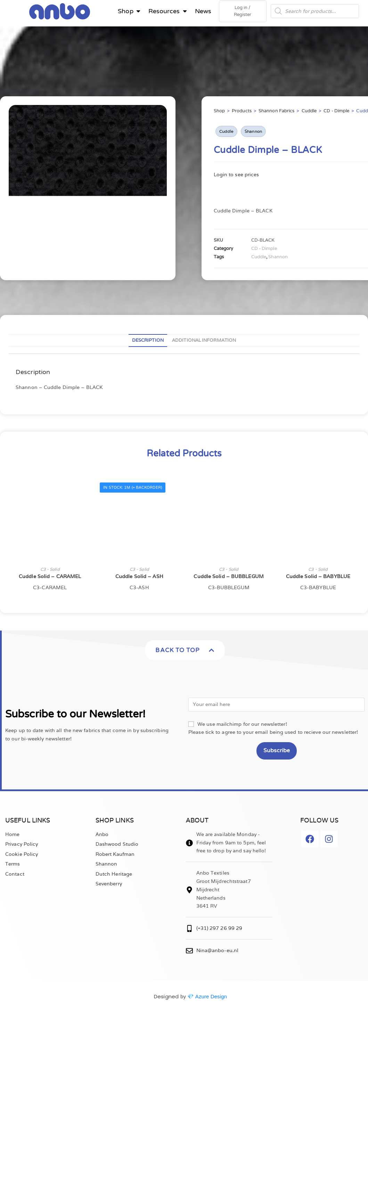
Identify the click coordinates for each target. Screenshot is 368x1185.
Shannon (253, 132)
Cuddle (309, 112)
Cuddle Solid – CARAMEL (50, 578)
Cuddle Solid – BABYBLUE (318, 578)
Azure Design (211, 998)
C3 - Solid (50, 570)
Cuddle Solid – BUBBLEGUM (228, 578)
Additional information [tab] (204, 341)
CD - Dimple (336, 112)
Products (242, 112)
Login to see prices (236, 176)
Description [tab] (148, 341)
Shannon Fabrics (277, 112)
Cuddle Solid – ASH (139, 578)
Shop (219, 112)
